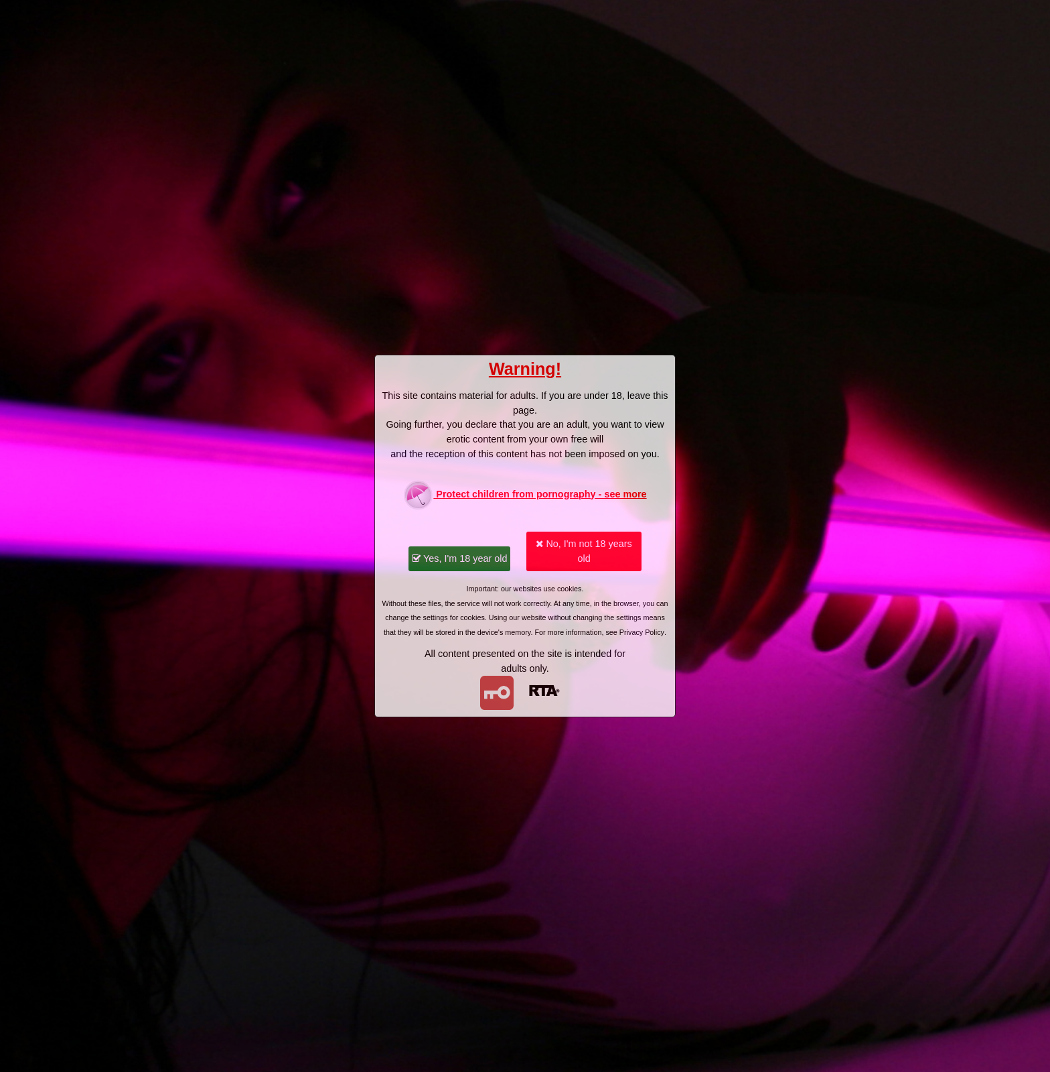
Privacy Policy (641, 632)
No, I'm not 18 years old (583, 551)
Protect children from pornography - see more (524, 495)
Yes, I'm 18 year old (459, 558)
